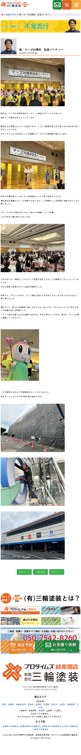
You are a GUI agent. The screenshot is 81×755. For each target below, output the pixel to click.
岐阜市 (54, 704)
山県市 (62, 704)
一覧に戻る (40, 572)
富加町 (31, 704)
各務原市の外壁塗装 (50, 726)
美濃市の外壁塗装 (10, 726)
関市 (4, 704)
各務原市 (71, 704)
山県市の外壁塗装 (40, 729)
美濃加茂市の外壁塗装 (30, 726)
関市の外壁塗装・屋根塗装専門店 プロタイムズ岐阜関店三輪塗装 (49, 735)
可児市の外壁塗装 (69, 726)
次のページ (57, 572)
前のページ (24, 572)
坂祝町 (39, 704)
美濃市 (11, 704)
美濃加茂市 (21, 704)
